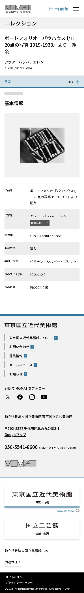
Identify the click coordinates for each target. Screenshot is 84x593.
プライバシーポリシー (19, 582)
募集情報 (16, 355)
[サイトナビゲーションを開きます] (76, 9)
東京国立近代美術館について (31, 337)
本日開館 (61, 9)
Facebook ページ (20, 397)
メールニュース (20, 364)
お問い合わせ (19, 346)
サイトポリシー (15, 577)
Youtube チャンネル (44, 397)
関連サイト (12, 561)
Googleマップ (15, 434)
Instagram (32, 397)
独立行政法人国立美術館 (22, 550)
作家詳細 (36, 223)
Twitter (7, 397)
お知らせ (16, 374)
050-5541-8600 (21, 447)
